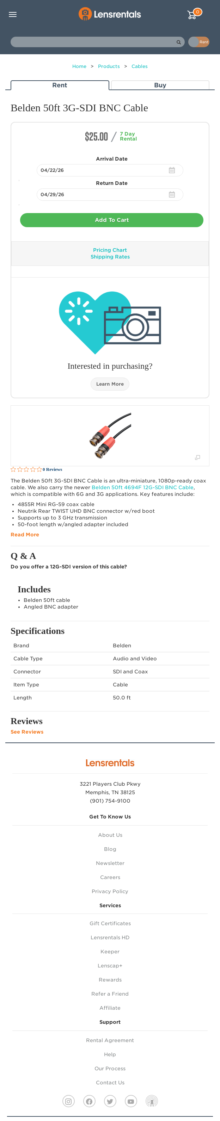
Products (109, 66)
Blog (110, 849)
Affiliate (110, 1008)
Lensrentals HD (110, 937)
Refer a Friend (110, 994)
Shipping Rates (110, 257)
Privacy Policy (110, 891)
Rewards (110, 980)
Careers (110, 877)
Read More (25, 534)
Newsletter (110, 863)
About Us (110, 835)
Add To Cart (112, 220)
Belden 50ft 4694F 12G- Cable (143, 487)
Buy (160, 85)
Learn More (110, 384)
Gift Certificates (110, 923)
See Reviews (27, 732)
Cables (140, 66)
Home (79, 66)
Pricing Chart (110, 250)
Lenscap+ (110, 966)
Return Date (112, 183)
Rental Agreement (110, 1040)
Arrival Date (112, 159)
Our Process (110, 1068)
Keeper (110, 951)
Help (110, 1054)
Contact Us (110, 1082)
